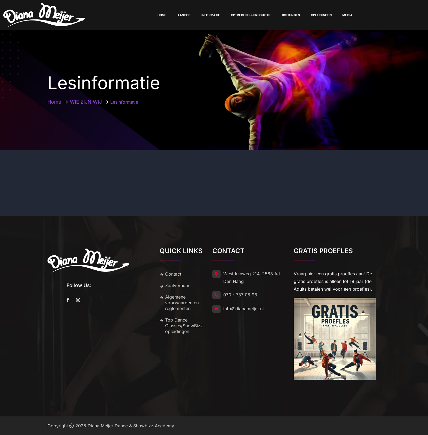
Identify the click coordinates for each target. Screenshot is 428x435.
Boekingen (291, 15)
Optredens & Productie (251, 15)
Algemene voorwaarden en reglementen (182, 302)
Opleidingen (321, 15)
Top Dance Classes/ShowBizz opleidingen (184, 325)
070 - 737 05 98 (240, 294)
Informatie (210, 15)
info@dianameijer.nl (243, 308)
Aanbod (184, 15)
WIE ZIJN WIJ (86, 102)
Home (162, 15)
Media (347, 15)
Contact (173, 274)
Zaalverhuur (177, 285)
